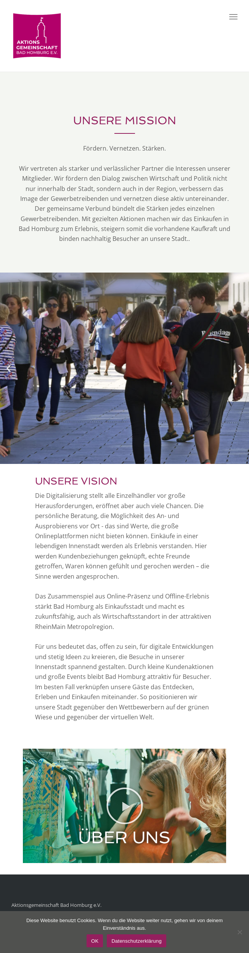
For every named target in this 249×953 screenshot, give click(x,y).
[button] (8, 368)
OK (94, 941)
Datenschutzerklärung (136, 941)
